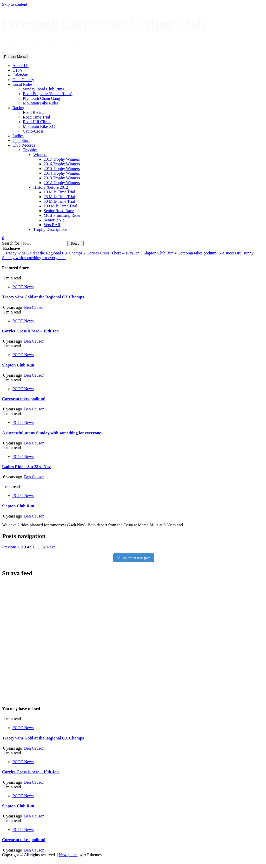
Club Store (21, 140)
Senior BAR (54, 220)
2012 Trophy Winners (62, 182)
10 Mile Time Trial (59, 192)
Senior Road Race (59, 210)
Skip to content (14, 4)
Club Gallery (23, 79)
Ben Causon (34, 307)
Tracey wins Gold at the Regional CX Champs (42, 253)
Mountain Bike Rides (40, 103)
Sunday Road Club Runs (43, 89)
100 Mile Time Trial (60, 206)
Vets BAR (52, 224)
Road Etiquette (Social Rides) (47, 93)
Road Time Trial (36, 117)
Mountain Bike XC (39, 126)
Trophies (30, 150)
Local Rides (22, 84)
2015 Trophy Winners (62, 168)
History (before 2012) (51, 187)
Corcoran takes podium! (197, 253)
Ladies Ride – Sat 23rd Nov (26, 466)
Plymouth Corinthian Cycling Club (103, 23)
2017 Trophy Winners (62, 159)
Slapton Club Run (158, 253)
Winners (40, 154)
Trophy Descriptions (50, 229)
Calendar (20, 75)
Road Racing (33, 112)
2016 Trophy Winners (62, 164)
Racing (18, 108)
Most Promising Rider (62, 215)
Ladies (18, 136)
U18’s (17, 70)
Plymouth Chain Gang (41, 98)
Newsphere (68, 855)
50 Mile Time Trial (59, 201)
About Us (20, 65)
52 (44, 547)
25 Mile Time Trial (59, 196)
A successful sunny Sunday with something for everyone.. (52, 433)
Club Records (23, 145)
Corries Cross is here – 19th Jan (112, 253)
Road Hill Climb (37, 122)
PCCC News (23, 287)
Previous (9, 547)
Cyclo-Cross (33, 131)
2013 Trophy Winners (62, 178)
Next (51, 547)
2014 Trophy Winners (62, 173)
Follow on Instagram (133, 558)
